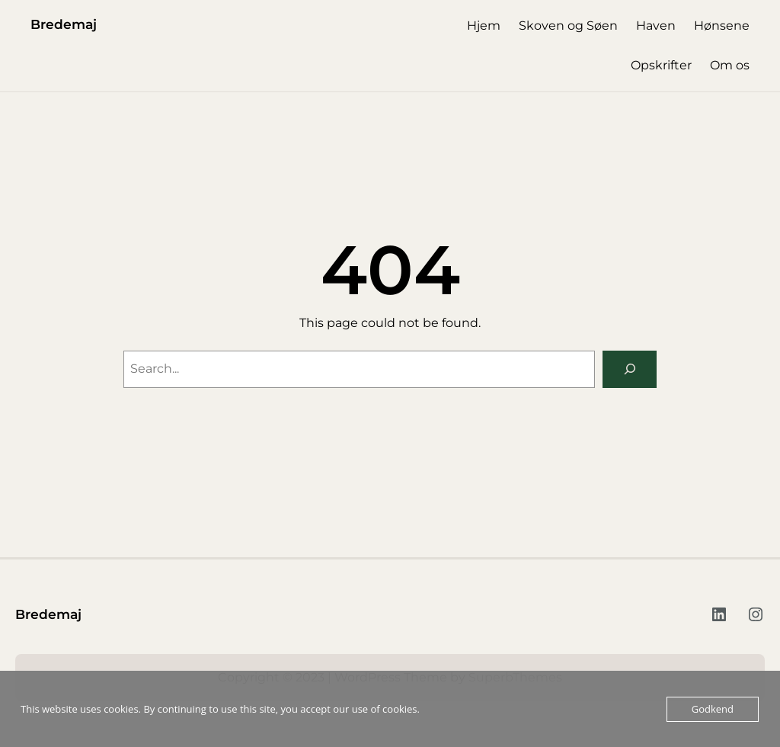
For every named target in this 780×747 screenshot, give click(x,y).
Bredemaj (63, 24)
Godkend (713, 709)
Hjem (483, 25)
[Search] (630, 369)
